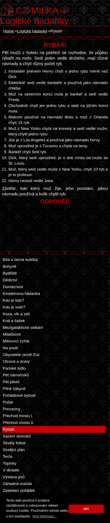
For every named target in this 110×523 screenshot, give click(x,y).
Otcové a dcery (16, 361)
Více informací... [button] (44, 516)
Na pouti (10, 348)
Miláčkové (12, 334)
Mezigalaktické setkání (23, 327)
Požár (8, 402)
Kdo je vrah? (14, 307)
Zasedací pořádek (19, 490)
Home (8, 31)
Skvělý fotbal (14, 443)
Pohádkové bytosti (19, 395)
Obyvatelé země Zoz (21, 354)
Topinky (9, 463)
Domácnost (13, 287)
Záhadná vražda (17, 483)
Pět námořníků (16, 375)
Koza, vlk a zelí (16, 314)
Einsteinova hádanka (21, 293)
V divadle (11, 470)
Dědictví (10, 280)
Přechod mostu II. (18, 422)
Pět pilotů (11, 382)
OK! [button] (86, 508)
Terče (7, 456)
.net (42, 10)
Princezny (11, 409)
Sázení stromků (17, 436)
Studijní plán (14, 449)
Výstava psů (14, 477)
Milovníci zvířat (16, 341)
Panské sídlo (14, 368)
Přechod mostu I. (18, 416)
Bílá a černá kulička (20, 259)
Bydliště (10, 273)
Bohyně (9, 266)
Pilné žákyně (14, 388)
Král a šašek (14, 320)
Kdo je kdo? (13, 300)
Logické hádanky (34, 21)
